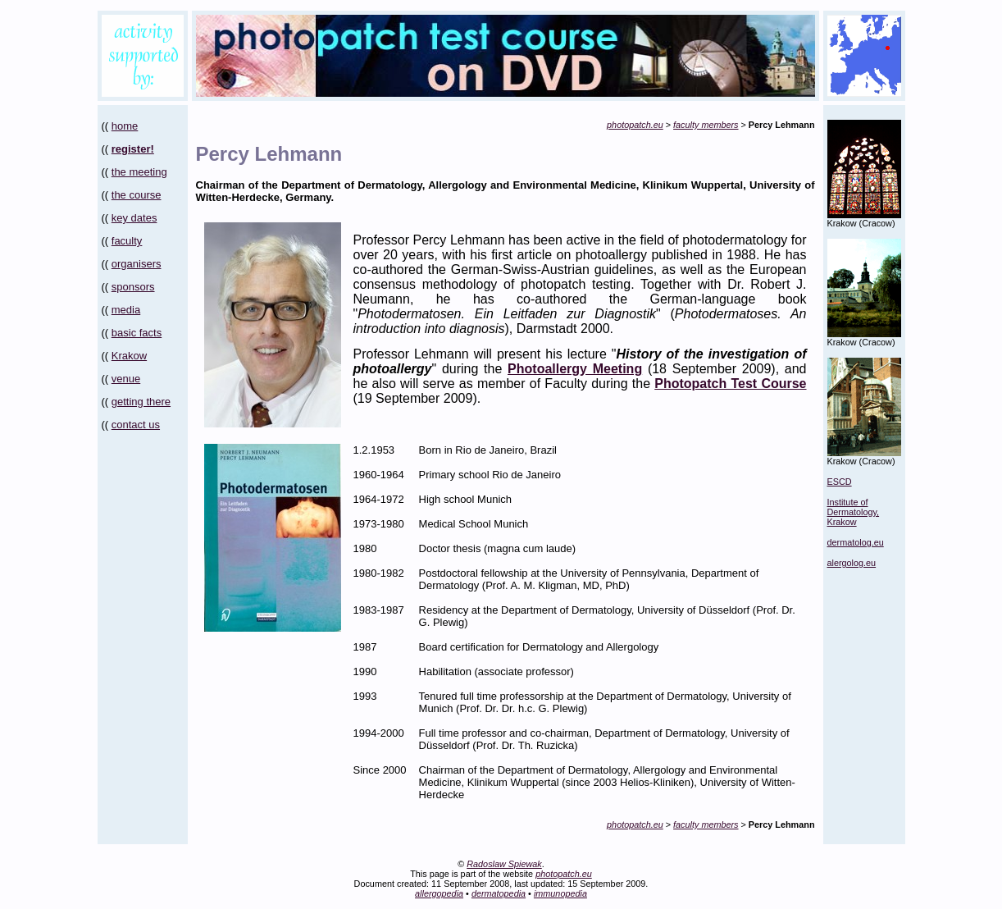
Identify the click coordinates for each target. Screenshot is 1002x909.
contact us (136, 424)
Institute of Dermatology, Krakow (853, 512)
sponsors (133, 287)
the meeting (139, 172)
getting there (141, 401)
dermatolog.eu (855, 542)
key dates (134, 218)
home (125, 126)
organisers (137, 264)
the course (137, 195)
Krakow (129, 355)
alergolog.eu (852, 563)
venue (126, 378)
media (126, 310)
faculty (127, 241)
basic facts (137, 333)
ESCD (839, 481)
